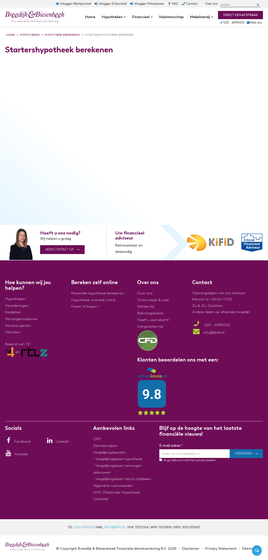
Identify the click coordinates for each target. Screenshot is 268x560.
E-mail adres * (171, 445)
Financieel (142, 17)
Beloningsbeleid (150, 313)
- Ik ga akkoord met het (178, 460)
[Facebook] (18, 441)
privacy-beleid (205, 460)
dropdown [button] (126, 17)
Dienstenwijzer (105, 445)
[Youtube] (16, 454)
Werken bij (145, 306)
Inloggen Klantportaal (75, 3)
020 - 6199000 (231, 22)
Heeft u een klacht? (153, 320)
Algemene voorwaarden (113, 485)
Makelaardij (201, 17)
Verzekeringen (17, 305)
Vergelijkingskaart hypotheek (118, 459)
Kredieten (13, 312)
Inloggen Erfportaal (113, 3)
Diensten (12, 332)
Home (90, 17)
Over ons (211, 3)
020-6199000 (84, 527)
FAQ (175, 3)
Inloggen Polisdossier (149, 3)
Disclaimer (191, 548)
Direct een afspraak (240, 15)
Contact (191, 3)
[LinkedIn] (57, 441)
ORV (97, 439)
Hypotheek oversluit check (93, 300)
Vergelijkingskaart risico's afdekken (123, 479)
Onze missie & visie (153, 300)
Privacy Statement (220, 548)
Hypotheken (114, 17)
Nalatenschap (171, 17)
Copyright (68, 548)
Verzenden (243, 453)
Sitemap (249, 548)
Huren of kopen (84, 306)
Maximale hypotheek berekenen (97, 293)
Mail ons (254, 22)
